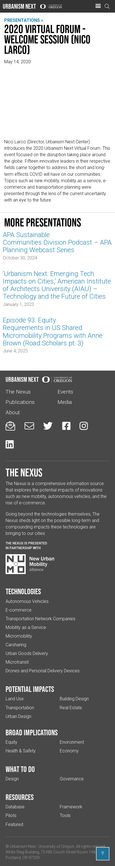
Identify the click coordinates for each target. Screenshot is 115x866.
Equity (11, 742)
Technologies (23, 591)
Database (15, 806)
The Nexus (18, 391)
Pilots (11, 815)
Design (12, 778)
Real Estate (71, 707)
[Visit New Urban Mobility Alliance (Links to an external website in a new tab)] (30, 564)
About (13, 412)
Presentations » (23, 20)
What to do (20, 769)
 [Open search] (107, 6)
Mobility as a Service (26, 627)
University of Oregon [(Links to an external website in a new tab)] (56, 846)
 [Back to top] (102, 853)
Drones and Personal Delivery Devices (43, 670)
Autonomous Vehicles (27, 601)
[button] (98, 6)
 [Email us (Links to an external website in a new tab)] (29, 425)
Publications (20, 402)
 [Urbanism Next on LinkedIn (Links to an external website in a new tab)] (10, 444)
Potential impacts (30, 689)
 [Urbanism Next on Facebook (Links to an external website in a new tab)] (66, 425)
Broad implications (32, 732)
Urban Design (18, 716)
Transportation (20, 707)
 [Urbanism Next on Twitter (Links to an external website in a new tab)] (48, 425)
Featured (14, 824)
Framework (71, 806)
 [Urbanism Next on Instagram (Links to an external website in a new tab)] (84, 425)
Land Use (15, 698)
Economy (69, 750)
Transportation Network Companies (40, 618)
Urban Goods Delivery (27, 653)
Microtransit (17, 662)
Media (65, 402)
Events (65, 391)
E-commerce (19, 610)
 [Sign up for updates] (10, 425)
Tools (65, 815)
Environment (72, 742)
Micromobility (19, 636)
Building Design (74, 698)
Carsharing (16, 644)
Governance (72, 778)
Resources (20, 797)
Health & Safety (21, 750)
